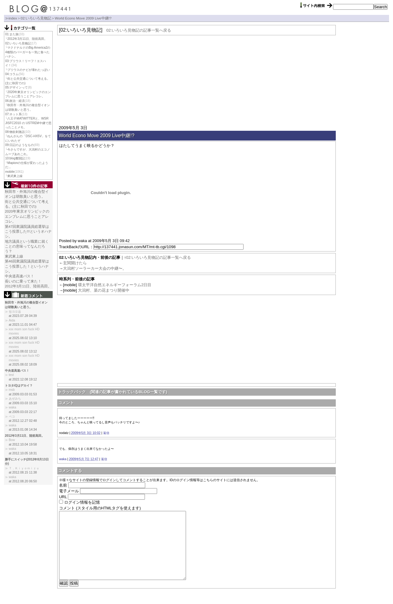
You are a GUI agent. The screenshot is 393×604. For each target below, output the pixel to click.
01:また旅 (12, 34)
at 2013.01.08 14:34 (23, 429)
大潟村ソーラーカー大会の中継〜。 (94, 268)
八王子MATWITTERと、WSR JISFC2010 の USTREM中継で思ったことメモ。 (28, 123)
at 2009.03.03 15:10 (23, 403)
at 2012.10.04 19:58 (23, 444)
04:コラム (12, 74)
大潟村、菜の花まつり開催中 (103, 290)
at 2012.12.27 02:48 (23, 420)
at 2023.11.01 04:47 (23, 324)
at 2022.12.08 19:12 (23, 379)
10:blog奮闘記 (15, 158)
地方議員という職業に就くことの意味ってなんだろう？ (27, 246)
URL (63, 497)
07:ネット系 (13, 114)
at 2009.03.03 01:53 (23, 394)
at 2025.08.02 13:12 (23, 351)
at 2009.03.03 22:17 (23, 412)
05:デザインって (16, 87)
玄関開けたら (75, 263)
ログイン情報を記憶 (82, 502)
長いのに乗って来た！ (23, 281)
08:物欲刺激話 (15, 132)
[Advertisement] (196, 79)
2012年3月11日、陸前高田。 (27, 38)
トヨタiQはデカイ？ (19, 385)
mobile (10, 171)
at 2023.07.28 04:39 (23, 316)
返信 (106, 433)
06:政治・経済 (15, 100)
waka (62, 459)
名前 (63, 485)
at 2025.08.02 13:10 (23, 338)
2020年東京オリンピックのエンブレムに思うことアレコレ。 (27, 216)
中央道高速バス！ (19, 276)
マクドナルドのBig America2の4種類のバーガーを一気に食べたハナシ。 (28, 52)
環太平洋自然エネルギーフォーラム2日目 (114, 285)
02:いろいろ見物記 (36, 18)
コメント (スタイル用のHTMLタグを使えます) (100, 508)
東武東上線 (15, 176)
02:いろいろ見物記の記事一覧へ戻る (138, 30)
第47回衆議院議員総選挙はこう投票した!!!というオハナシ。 (28, 231)
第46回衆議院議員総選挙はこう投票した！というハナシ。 (27, 266)
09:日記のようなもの (19, 145)
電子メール (69, 491)
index (13, 18)
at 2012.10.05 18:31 (23, 453)
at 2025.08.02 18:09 (23, 364)
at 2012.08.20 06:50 (23, 481)
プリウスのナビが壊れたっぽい (28, 69)
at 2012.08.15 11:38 (23, 472)
